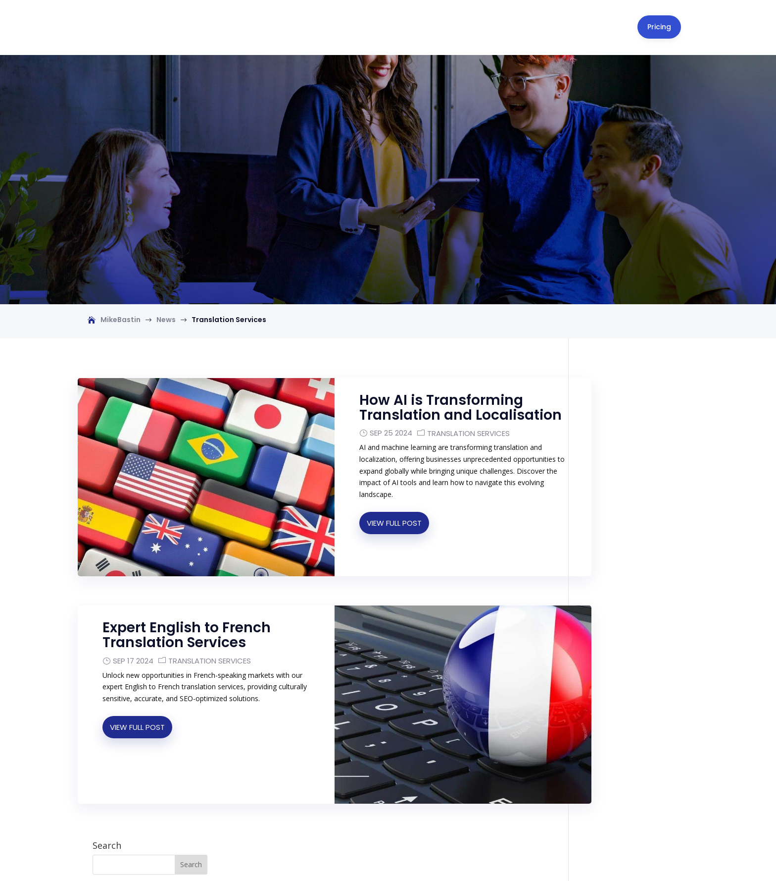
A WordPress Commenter (624, 602)
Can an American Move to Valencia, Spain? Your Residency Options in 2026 (640, 511)
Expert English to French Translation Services (186, 596)
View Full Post (366, 498)
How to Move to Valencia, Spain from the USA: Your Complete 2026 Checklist (639, 418)
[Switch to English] (388, 855)
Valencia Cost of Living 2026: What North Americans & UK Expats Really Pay (638, 549)
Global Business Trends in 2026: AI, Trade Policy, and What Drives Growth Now (639, 626)
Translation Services (440, 408)
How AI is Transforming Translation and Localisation (413, 375)
